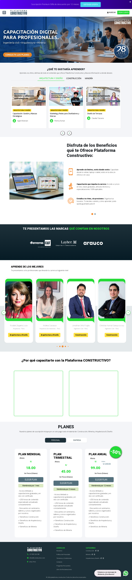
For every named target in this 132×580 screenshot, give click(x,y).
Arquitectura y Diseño (92, 558)
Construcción (90, 551)
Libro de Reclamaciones (64, 569)
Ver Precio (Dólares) (30, 473)
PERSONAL (55, 440)
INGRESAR (111, 12)
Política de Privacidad (63, 554)
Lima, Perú (31, 562)
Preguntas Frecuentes (63, 566)
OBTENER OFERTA (90, 4)
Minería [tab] (89, 78)
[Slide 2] (66, 60)
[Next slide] (69, 133)
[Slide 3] (69, 60)
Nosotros (59, 551)
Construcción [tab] (73, 78)
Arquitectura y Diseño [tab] (51, 78)
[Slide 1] (62, 60)
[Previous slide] (62, 133)
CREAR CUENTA (123, 12)
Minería (88, 554)
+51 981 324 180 (33, 554)
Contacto (59, 562)
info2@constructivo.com (36, 558)
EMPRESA (77, 440)
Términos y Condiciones (64, 558)
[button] (92, 214)
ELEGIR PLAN (31, 479)
